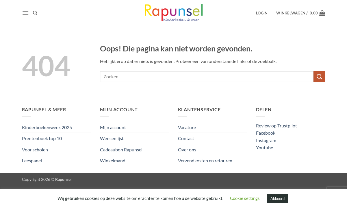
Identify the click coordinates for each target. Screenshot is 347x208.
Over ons (187, 149)
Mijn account (113, 127)
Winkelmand (112, 160)
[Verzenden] (319, 76)
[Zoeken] (35, 13)
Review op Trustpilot (276, 125)
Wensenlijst (112, 138)
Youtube (264, 147)
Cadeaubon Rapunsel (121, 149)
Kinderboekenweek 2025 (47, 127)
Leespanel (32, 160)
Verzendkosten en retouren (205, 160)
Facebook (265, 132)
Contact (186, 138)
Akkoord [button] (277, 198)
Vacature (187, 127)
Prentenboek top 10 (42, 138)
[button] (25, 13)
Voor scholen (35, 149)
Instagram (266, 140)
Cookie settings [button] (245, 198)
